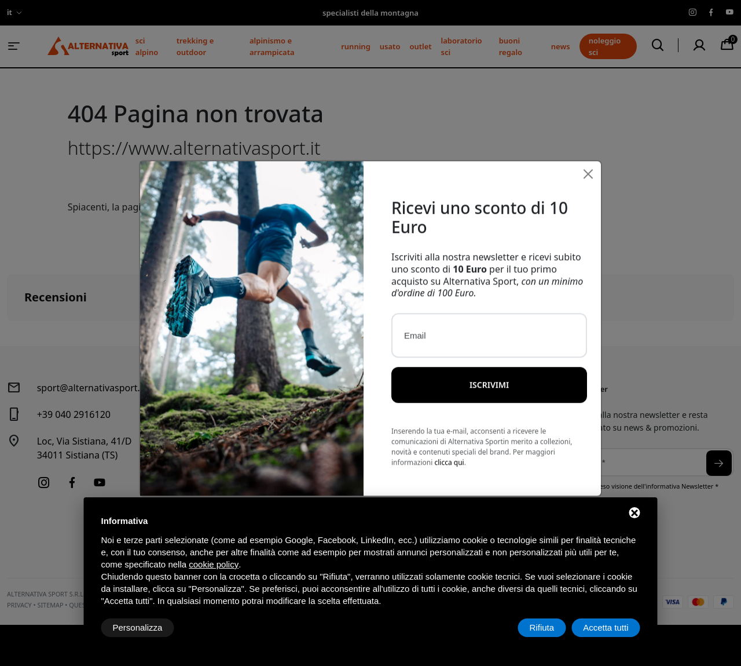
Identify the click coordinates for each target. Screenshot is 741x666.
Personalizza (138, 627)
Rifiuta (542, 627)
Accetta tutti (605, 627)
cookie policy (214, 564)
